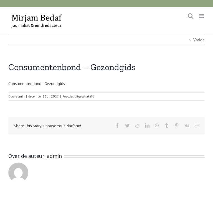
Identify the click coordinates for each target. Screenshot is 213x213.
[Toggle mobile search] (190, 16)
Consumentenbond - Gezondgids (36, 83)
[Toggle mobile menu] (202, 16)
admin (20, 96)
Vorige (199, 39)
